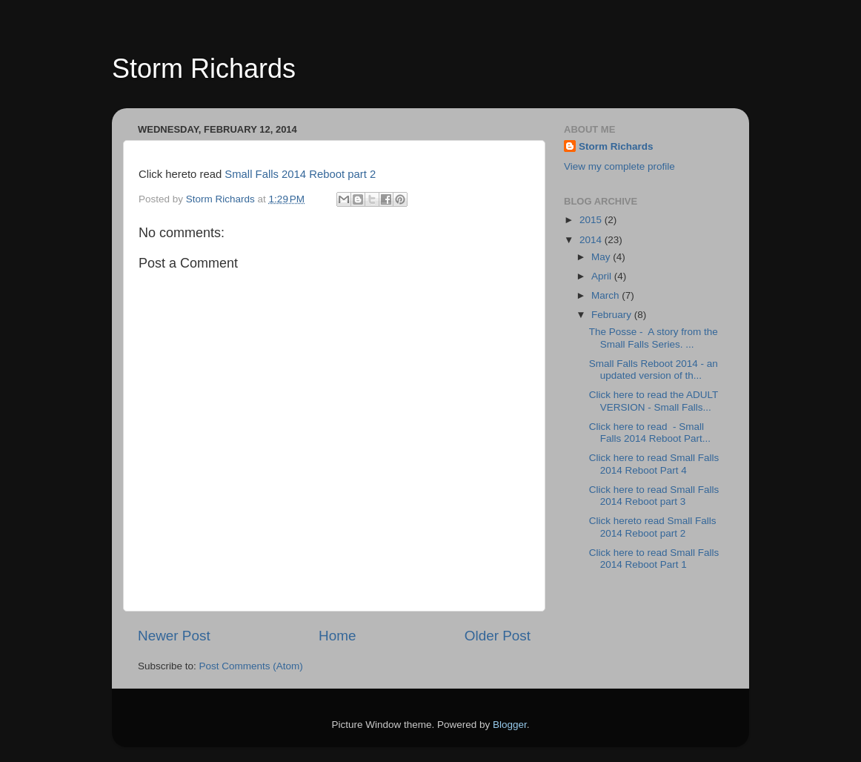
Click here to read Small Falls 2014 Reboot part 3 (654, 495)
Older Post (498, 635)
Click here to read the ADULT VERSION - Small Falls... (653, 400)
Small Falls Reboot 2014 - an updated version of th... (653, 369)
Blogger (510, 724)
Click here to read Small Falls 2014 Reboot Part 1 (654, 558)
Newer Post (174, 635)
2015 (592, 219)
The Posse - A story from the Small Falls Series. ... (653, 337)
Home (337, 635)
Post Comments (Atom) (251, 666)
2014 (592, 239)
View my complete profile (619, 166)
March (606, 295)
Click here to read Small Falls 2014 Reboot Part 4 (654, 463)
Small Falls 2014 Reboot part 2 (300, 174)
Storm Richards (204, 68)
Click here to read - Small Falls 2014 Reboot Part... (650, 432)
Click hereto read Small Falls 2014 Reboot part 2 (653, 526)
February (612, 314)
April (602, 276)
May (602, 256)
